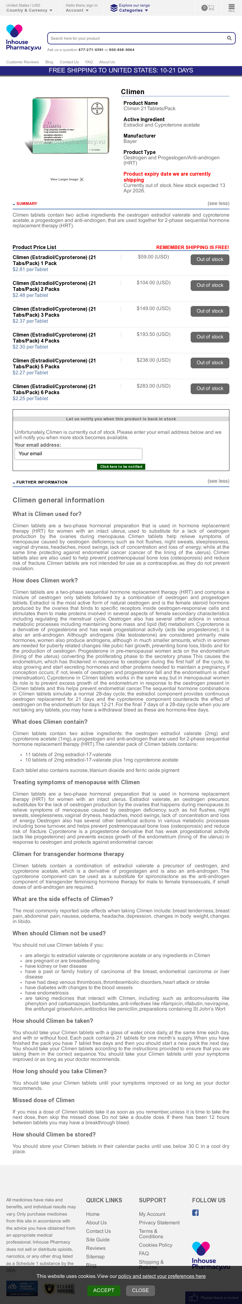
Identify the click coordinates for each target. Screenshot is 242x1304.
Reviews (96, 1248)
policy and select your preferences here (162, 1276)
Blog (49, 62)
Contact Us (69, 62)
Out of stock (210, 259)
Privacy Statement (159, 1223)
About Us (107, 62)
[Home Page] (211, 1257)
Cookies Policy (155, 1245)
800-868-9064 (121, 50)
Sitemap (95, 1257)
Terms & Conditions (151, 1234)
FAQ (89, 62)
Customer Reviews (22, 62)
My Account (152, 1214)
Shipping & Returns (151, 1265)
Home (93, 1214)
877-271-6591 (91, 50)
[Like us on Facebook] (195, 1212)
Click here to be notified (121, 467)
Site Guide (98, 1240)
